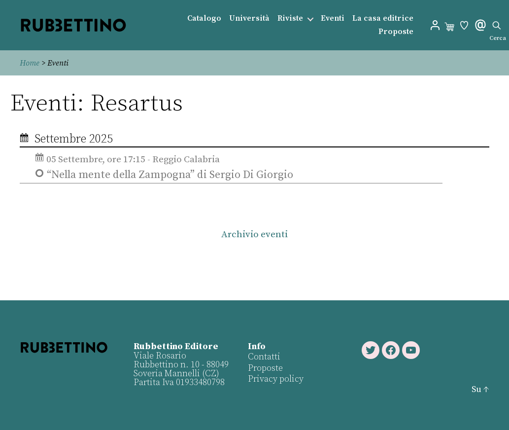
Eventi (332, 18)
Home (29, 63)
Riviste (290, 18)
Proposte (395, 31)
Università (249, 18)
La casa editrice (382, 18)
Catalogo (204, 18)
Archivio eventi (254, 234)
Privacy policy (276, 379)
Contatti (264, 356)
